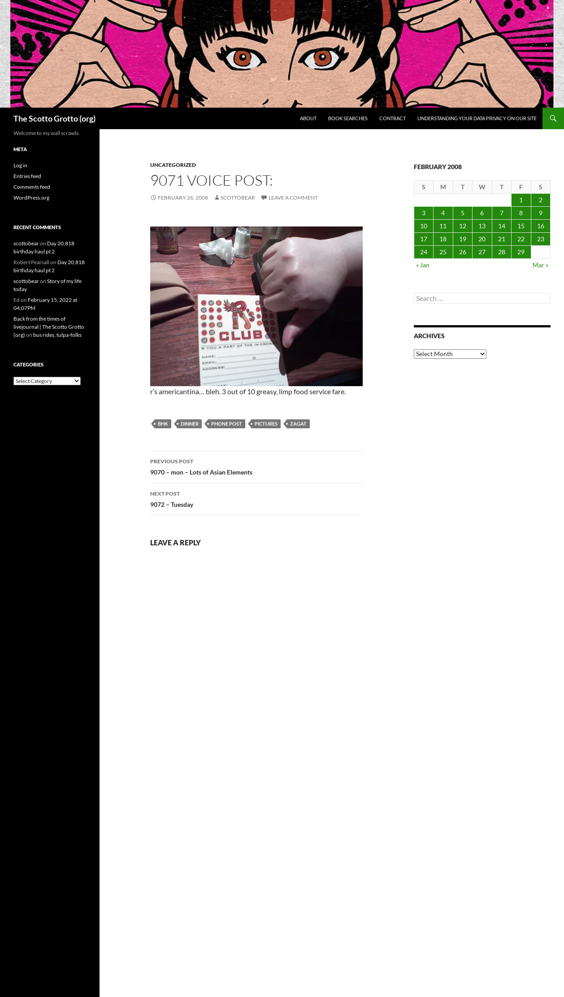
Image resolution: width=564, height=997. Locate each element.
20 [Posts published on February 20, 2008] (482, 239)
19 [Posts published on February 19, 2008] (462, 239)
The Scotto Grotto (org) (54, 118)
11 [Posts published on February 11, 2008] (443, 226)
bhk (163, 424)
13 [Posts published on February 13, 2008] (482, 226)
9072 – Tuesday (256, 498)
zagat (298, 424)
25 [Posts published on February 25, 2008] (443, 252)
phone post (226, 424)
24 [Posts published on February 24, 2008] (423, 252)
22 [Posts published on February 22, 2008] (521, 239)
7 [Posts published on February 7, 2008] (501, 213)
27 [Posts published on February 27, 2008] (482, 252)
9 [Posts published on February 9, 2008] (540, 213)
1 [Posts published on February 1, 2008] (521, 200)
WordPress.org (31, 197)
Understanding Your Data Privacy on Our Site (477, 118)
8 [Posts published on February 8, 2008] (521, 213)
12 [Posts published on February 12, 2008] (462, 226)
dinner (190, 424)
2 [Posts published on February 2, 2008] (540, 200)
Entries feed (27, 176)
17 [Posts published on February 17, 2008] (423, 239)
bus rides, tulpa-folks (57, 334)
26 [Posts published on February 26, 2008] (462, 252)
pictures (266, 424)
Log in (20, 165)
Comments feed (31, 186)
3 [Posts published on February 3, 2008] (423, 213)
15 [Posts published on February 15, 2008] (521, 226)
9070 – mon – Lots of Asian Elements (256, 466)
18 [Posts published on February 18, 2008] (443, 239)
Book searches (348, 118)
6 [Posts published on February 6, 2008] (482, 213)
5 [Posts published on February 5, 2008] (462, 213)
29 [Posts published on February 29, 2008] (521, 252)
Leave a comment (293, 197)
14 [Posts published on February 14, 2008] (501, 226)
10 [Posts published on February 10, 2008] (423, 226)
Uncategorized (173, 164)
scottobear (238, 197)
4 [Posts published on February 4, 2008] (443, 213)
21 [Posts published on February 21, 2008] (501, 239)
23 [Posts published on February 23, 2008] (540, 239)
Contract (392, 118)
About (308, 118)
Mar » (540, 265)
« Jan (423, 265)
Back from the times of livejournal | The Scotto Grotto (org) (48, 326)
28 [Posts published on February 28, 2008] (501, 252)
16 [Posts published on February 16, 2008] (540, 226)
